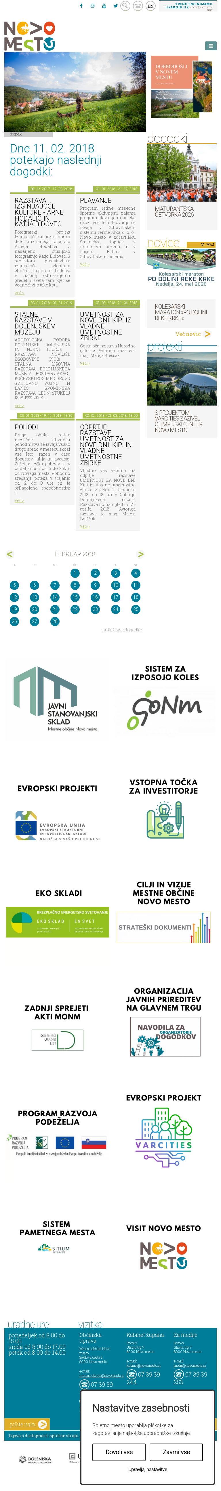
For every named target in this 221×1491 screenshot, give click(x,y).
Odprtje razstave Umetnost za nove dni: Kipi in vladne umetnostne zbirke (106, 445)
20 (34, 609)
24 (115, 609)
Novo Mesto (43, 36)
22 (75, 609)
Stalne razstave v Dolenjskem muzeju (35, 323)
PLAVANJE (96, 200)
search (125, 6)
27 (34, 621)
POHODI (26, 427)
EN (151, 6)
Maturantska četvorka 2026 (174, 211)
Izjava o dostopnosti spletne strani (44, 1435)
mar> (140, 554)
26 (14, 621)
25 (135, 609)
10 (115, 585)
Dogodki (16, 134)
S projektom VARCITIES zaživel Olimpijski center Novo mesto (178, 421)
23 (95, 609)
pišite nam (28, 1424)
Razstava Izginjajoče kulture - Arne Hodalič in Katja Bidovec (39, 212)
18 (135, 597)
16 (95, 597)
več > (19, 292)
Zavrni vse (176, 1452)
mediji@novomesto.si (190, 1365)
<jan (9, 554)
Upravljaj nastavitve (147, 1469)
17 (115, 597)
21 (55, 609)
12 (14, 597)
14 (55, 597)
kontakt (138, 6)
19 (14, 609)
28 (55, 621)
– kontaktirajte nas (188, 7)
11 (135, 585)
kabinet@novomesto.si (144, 1365)
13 (34, 597)
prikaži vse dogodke (122, 629)
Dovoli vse (119, 1452)
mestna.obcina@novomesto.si (101, 1375)
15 (75, 597)
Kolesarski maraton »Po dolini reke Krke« (181, 312)
